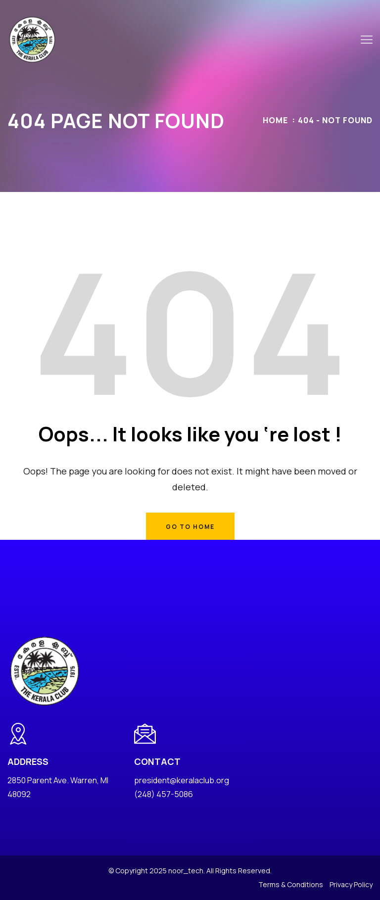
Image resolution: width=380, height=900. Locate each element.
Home (275, 120)
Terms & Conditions (290, 884)
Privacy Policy (351, 884)
